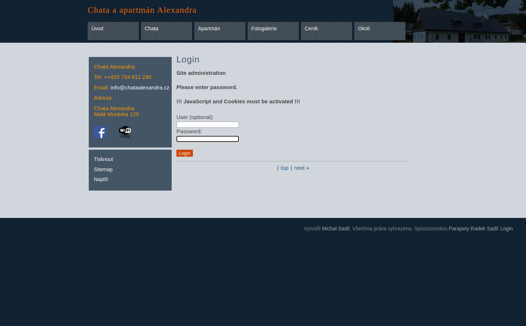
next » (301, 168)
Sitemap (103, 169)
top (285, 168)
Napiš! (101, 179)
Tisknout (103, 159)
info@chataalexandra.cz (140, 87)
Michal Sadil (335, 228)
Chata (151, 28)
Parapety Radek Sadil (473, 228)
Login (506, 228)
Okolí (364, 28)
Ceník (311, 28)
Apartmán (209, 28)
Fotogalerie (264, 28)
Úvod (97, 28)
